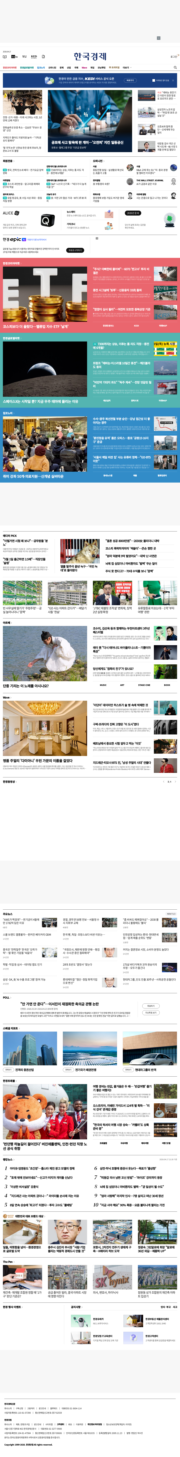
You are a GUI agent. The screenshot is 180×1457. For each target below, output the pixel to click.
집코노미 (41, 67)
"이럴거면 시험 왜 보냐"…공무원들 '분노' (25, 543)
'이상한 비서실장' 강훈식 (24, 1187)
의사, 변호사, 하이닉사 (105, 1292)
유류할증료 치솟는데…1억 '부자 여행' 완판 (156, 610)
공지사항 (76, 1307)
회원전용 (7, 161)
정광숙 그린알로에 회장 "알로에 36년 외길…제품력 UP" (156, 1249)
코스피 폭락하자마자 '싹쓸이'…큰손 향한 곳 (130, 548)
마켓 (163, 325)
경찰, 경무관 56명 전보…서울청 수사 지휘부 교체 (81, 921)
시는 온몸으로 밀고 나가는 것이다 (152, 198)
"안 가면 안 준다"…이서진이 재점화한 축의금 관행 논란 (59, 1003)
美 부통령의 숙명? (101, 184)
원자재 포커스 (8, 194)
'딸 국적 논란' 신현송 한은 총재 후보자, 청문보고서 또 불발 (22, 149)
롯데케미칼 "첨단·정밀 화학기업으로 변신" (80, 981)
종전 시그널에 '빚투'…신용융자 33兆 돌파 (117, 290)
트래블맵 (103, 1143)
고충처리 (31, 1408)
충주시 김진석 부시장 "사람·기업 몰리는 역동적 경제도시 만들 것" (66, 1249)
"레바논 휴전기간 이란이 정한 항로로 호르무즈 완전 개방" (166, 97)
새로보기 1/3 (171, 914)
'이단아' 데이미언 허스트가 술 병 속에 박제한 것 (120, 705)
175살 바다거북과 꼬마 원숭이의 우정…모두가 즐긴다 (140, 966)
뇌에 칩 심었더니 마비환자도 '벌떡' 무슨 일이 (131, 563)
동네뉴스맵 (107, 475)
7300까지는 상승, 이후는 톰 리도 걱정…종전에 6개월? (65, 171)
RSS (70, 1424)
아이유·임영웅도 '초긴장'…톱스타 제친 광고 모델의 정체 (42, 1168)
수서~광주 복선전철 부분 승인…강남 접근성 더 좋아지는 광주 (121, 421)
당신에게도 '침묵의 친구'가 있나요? (113, 669)
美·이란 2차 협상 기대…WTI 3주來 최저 (66, 199)
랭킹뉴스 (7, 1159)
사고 (175, 1307)
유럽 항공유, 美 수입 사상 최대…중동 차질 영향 (22, 199)
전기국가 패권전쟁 (79, 1070)
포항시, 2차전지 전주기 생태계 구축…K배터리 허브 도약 (112, 1249)
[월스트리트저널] (24, 56)
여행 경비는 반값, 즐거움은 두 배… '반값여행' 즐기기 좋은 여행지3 (122, 1088)
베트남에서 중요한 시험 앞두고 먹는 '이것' (117, 743)
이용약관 (79, 1424)
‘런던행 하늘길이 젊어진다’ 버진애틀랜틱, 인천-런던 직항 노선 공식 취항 (45, 1146)
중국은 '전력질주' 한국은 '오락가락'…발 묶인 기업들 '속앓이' (20, 951)
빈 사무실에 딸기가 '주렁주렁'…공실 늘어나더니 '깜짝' (22, 610)
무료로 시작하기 (75, 250)
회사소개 (8, 1408)
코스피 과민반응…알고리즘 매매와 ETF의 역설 (21, 185)
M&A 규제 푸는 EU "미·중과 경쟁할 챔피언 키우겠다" (152, 171)
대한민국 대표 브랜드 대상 (29, 1216)
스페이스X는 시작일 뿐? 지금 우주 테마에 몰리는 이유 (40, 401)
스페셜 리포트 (10, 1028)
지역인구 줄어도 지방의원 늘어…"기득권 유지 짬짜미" (22, 139)
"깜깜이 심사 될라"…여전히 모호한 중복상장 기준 (121, 309)
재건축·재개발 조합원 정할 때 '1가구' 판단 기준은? (22, 1294)
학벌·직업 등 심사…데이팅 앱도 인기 (22, 964)
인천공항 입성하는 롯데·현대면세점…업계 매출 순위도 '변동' (141, 936)
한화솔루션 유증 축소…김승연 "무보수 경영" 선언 (22, 129)
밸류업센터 (162, 475)
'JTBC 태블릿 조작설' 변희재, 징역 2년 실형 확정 (112, 610)
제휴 (17, 1424)
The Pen (8, 1262)
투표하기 (151, 1005)
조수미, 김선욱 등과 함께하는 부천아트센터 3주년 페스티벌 (121, 630)
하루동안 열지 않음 (162, 80)
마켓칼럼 (6, 180)
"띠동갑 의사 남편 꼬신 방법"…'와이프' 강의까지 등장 (131, 1177)
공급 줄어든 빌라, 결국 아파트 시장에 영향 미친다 (67, 1294)
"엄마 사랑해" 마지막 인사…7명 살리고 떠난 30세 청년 (131, 1196)
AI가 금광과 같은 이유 (146, 184)
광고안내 (42, 1408)
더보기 (126, 67)
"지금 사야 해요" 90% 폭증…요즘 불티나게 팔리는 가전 (132, 1205)
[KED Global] (34, 56)
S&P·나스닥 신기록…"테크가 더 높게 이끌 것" (66, 185)
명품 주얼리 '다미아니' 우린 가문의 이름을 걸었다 (37, 760)
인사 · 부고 (166, 1307)
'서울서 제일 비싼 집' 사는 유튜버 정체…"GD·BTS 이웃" (122, 459)
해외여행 (144, 1143)
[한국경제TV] (14, 56)
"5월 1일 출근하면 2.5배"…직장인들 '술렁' (24, 561)
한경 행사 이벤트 (12, 1307)
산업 (69, 67)
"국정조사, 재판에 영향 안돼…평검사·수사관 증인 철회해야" (81, 951)
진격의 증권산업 (18, 1070)
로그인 (174, 56)
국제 (76, 67)
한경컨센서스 (108, 325)
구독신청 (19, 1408)
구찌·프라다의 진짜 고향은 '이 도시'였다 (116, 724)
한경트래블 (9, 1081)
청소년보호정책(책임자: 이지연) (119, 1424)
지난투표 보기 (150, 1012)
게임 (92, 67)
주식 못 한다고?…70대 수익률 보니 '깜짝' (129, 571)
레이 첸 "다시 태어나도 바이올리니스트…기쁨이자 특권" (122, 649)
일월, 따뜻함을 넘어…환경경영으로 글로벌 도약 (22, 1249)
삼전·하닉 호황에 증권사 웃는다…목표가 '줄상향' (128, 1168)
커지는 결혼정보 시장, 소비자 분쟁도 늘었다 (146, 949)
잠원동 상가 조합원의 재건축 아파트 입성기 (156, 1294)
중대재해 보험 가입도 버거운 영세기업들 (108, 199)
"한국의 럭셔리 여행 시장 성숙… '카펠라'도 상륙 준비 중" (121, 1127)
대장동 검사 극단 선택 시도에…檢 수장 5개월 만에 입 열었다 (167, 146)
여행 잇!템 (166, 1143)
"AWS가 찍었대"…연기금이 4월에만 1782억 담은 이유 (21, 921)
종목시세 (134, 400)
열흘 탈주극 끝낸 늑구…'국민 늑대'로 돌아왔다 (78, 568)
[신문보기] (5, 56)
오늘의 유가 (51, 194)
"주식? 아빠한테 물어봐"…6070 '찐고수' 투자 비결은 (121, 271)
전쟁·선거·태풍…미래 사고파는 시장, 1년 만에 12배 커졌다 (22, 118)
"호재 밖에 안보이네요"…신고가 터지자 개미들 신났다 (41, 1177)
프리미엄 (115, 67)
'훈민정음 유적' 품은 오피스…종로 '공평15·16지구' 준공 (120, 440)
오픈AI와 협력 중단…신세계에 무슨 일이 (166, 129)
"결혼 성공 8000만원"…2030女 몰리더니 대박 (132, 541)
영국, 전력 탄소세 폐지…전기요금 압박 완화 (23, 171)
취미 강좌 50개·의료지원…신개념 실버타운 (33, 476)
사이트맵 (49, 1424)
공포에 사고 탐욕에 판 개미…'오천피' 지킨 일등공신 (87, 142)
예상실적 (106, 400)
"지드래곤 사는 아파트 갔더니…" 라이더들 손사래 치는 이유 (44, 1196)
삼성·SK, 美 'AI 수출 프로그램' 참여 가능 (24, 979)
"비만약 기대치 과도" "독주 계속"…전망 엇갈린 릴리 (122, 384)
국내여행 (124, 1143)
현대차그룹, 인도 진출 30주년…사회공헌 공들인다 (149, 979)
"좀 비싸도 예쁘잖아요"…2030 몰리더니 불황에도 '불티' (141, 921)
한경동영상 (9, 781)
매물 (135, 475)
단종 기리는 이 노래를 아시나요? (26, 686)
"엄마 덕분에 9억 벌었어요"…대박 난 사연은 (131, 556)
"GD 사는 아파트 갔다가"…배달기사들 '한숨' (67, 610)
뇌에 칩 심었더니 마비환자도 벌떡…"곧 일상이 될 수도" (132, 1187)
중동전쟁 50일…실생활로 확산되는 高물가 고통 (108, 171)
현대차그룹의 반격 (139, 1070)
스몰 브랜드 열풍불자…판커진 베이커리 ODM (27, 934)
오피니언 (52, 67)
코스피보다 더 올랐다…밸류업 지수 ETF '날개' (35, 326)
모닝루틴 (102, 67)
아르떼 (6, 623)
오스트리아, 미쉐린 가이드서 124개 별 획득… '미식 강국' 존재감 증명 (121, 1107)
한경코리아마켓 (10, 67)
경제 (61, 67)
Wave (84, 67)
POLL (6, 997)
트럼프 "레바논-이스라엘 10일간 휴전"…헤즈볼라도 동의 (121, 365)
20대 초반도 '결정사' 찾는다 (77, 964)
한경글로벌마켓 (27, 67)
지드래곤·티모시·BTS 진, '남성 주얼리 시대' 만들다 (122, 762)
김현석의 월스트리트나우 (56, 166)
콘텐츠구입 (25, 1424)
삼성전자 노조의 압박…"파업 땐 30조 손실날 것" (167, 112)
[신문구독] (43, 56)
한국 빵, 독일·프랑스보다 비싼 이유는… (84, 934)
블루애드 (53, 1408)
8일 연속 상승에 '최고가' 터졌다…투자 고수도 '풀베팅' (41, 1205)
